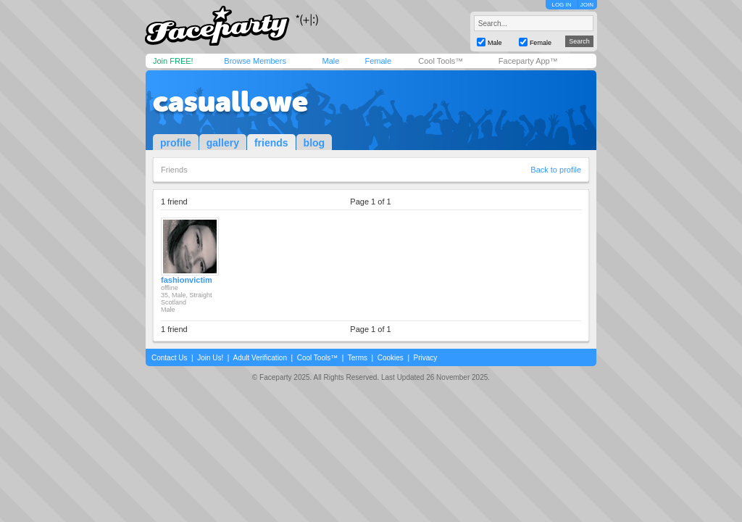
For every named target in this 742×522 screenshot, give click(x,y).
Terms (357, 358)
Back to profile (555, 169)
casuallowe (230, 101)
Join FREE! (173, 61)
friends (271, 143)
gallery (223, 143)
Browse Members (255, 61)
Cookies (391, 358)
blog (314, 143)
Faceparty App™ (528, 61)
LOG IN (561, 4)
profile (175, 143)
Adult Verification (260, 358)
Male (330, 61)
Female (377, 61)
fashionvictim (186, 280)
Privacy (426, 358)
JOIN (586, 4)
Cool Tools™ (440, 61)
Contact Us (169, 358)
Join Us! (210, 358)
